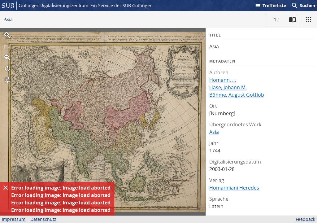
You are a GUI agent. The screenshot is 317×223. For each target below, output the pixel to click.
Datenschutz (43, 219)
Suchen (303, 5)
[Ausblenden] (5, 187)
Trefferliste (270, 5)
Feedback (305, 219)
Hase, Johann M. (228, 87)
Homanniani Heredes (234, 187)
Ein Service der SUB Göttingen (121, 5)
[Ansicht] (308, 19)
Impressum (13, 219)
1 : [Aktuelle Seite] (276, 19)
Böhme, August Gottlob (236, 94)
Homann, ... (222, 80)
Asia (214, 132)
